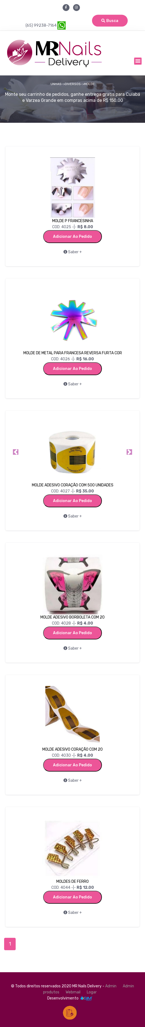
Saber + (72, 252)
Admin (110, 986)
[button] (15, 452)
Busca (109, 20)
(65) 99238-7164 (46, 25)
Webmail (73, 992)
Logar (92, 992)
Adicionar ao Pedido (72, 236)
